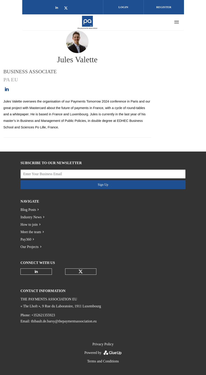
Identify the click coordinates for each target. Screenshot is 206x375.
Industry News (31, 217)
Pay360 (25, 239)
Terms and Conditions (103, 361)
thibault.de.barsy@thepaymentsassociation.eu (64, 321)
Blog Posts (28, 210)
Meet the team (30, 232)
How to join (29, 224)
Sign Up (103, 184)
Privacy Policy (103, 344)
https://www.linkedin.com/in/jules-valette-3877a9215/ (6, 89)
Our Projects (29, 247)
